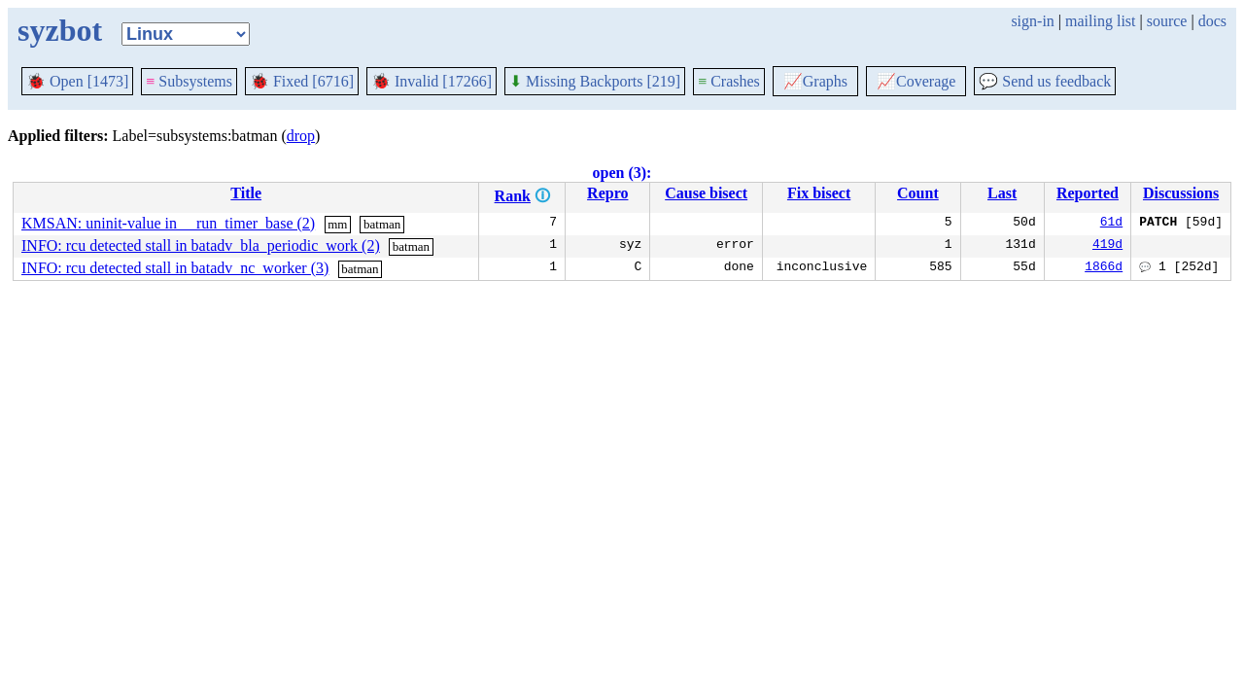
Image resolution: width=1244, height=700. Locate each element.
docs (1212, 21)
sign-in (1032, 21)
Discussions (1181, 193)
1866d (1104, 268)
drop (301, 135)
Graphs (815, 81)
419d (1107, 246)
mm (337, 224)
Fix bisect (818, 193)
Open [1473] (77, 81)
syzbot (59, 30)
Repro (607, 193)
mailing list (1100, 21)
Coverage (916, 81)
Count (918, 193)
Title (245, 193)
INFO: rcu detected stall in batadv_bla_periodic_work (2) (200, 245)
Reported (1087, 193)
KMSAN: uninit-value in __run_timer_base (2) (168, 223)
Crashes (729, 81)
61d (1111, 223)
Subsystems (189, 81)
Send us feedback (1045, 81)
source (1167, 21)
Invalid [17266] (431, 81)
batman (381, 224)
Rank (513, 196)
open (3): (622, 172)
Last (1002, 193)
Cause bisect (706, 193)
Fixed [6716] (302, 81)
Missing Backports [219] (594, 81)
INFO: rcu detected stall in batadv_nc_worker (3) (174, 268)
